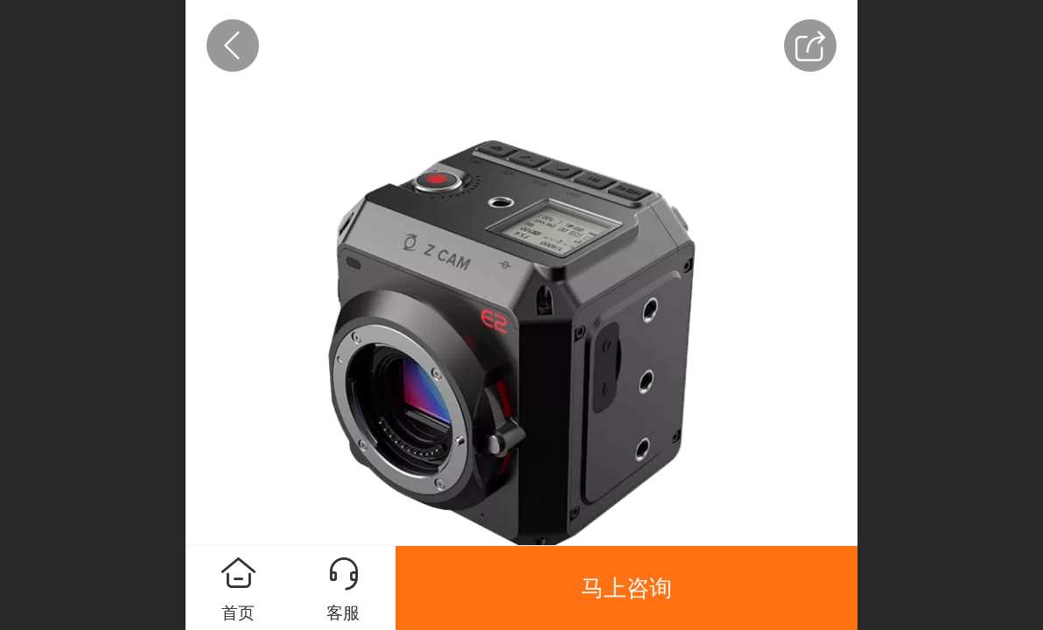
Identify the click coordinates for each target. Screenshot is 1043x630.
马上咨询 (626, 588)
